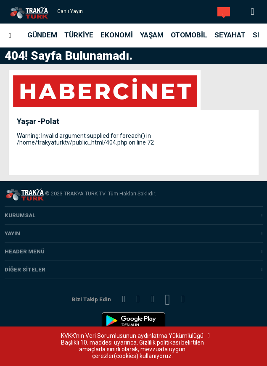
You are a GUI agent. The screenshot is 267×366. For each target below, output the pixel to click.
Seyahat (230, 35)
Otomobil (189, 35)
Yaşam (152, 35)
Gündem (42, 35)
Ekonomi (116, 35)
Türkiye (78, 35)
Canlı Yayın (70, 11)
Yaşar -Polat (38, 121)
